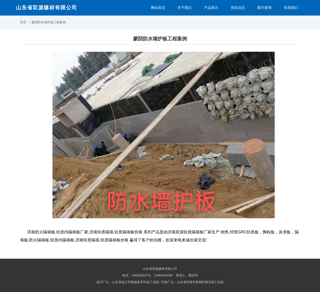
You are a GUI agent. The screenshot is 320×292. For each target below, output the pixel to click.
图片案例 (264, 8)
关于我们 (184, 8)
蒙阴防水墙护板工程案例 (49, 22)
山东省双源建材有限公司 (46, 7)
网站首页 (158, 8)
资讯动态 (238, 8)
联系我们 (291, 8)
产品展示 (211, 8)
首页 (23, 22)
